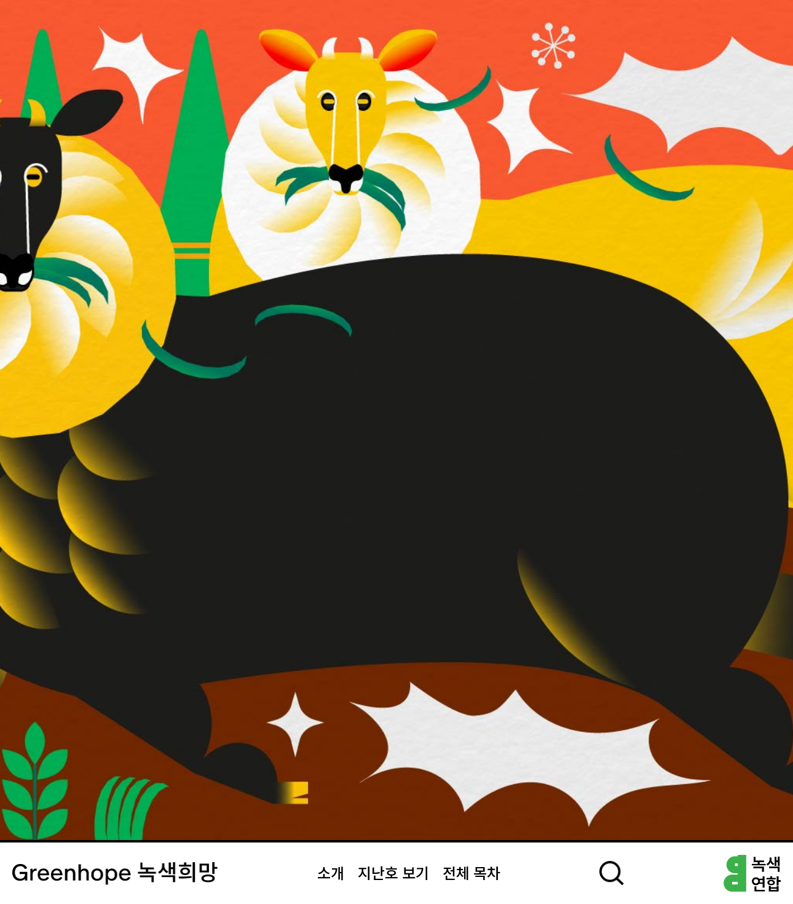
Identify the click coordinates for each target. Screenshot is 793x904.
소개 (330, 874)
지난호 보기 (393, 874)
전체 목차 (471, 874)
